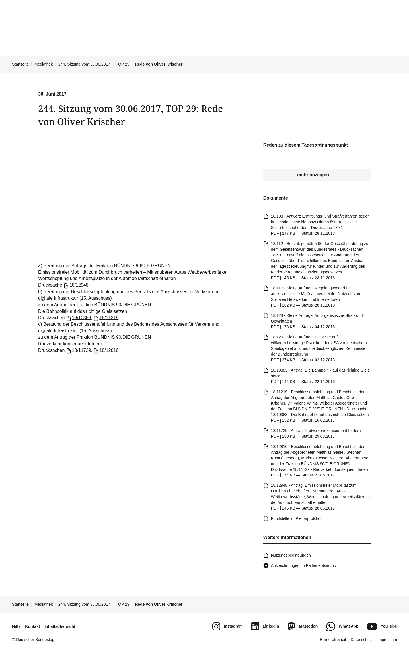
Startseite (20, 64)
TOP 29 (123, 64)
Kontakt (32, 626)
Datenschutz (362, 639)
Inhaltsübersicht (59, 626)
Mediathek (43, 64)
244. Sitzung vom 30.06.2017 (84, 64)
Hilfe (16, 626)
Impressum (387, 639)
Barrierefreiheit (333, 639)
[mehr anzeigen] (317, 175)
